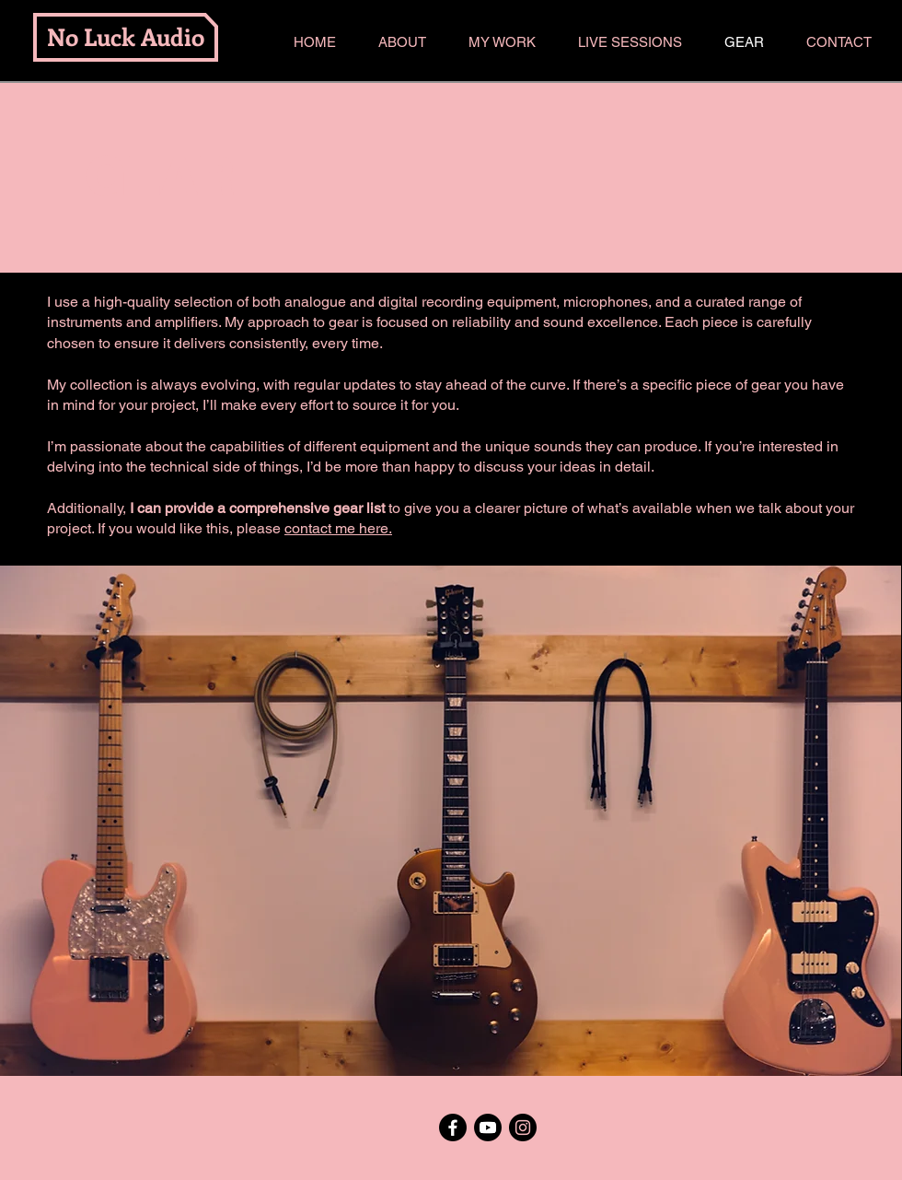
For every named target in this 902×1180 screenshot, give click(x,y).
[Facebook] (453, 1127)
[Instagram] (523, 1127)
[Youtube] (488, 1127)
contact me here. (338, 528)
